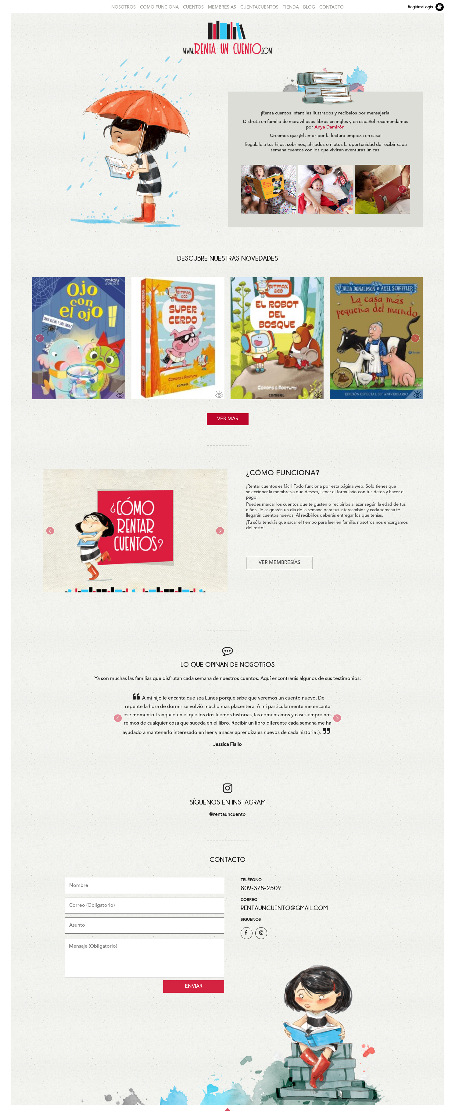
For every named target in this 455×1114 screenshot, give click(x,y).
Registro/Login (420, 7)
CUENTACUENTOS (259, 7)
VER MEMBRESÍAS (279, 562)
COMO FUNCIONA (159, 7)
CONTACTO (331, 7)
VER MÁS (227, 419)
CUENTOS (193, 7)
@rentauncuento (227, 814)
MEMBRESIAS (222, 7)
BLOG (309, 7)
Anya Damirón (329, 127)
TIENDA (291, 7)
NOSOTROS (123, 7)
